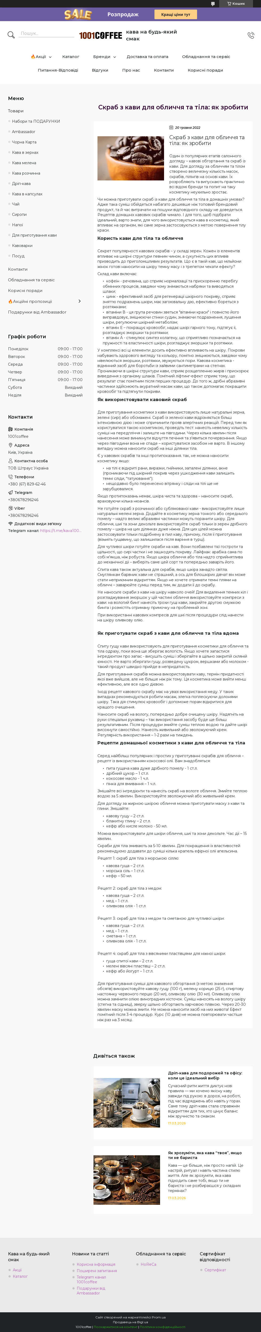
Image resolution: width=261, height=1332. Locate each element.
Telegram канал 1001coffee (91, 1279)
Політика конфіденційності (162, 1327)
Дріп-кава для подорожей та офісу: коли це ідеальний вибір (205, 1076)
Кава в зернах (25, 152)
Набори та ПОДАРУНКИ (36, 121)
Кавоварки (22, 245)
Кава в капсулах (27, 194)
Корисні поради (205, 70)
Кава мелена (24, 162)
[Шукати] (11, 35)
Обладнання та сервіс (206, 56)
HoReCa (148, 1264)
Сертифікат (215, 1270)
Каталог (70, 56)
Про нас (131, 70)
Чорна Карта (24, 142)
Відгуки (100, 70)
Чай (15, 204)
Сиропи (19, 214)
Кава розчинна (26, 173)
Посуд (18, 256)
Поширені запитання (97, 1270)
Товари (15, 110)
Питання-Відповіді (58, 70)
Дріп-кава (21, 183)
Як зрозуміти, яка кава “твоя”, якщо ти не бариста (205, 1155)
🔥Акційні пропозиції (30, 301)
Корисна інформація (96, 1264)
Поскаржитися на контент (115, 1327)
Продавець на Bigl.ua (130, 1322)
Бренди (102, 56)
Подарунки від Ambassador (37, 312)
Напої (17, 224)
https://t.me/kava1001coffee (61, 530)
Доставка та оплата (147, 56)
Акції (17, 1270)
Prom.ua (159, 1317)
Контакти (164, 70)
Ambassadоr (23, 131)
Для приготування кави (34, 235)
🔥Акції (38, 56)
